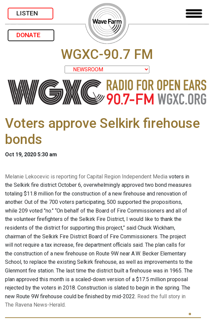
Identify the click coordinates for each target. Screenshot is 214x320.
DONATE (31, 35)
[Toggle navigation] (194, 13)
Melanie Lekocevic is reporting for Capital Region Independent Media (86, 176)
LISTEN (30, 13)
